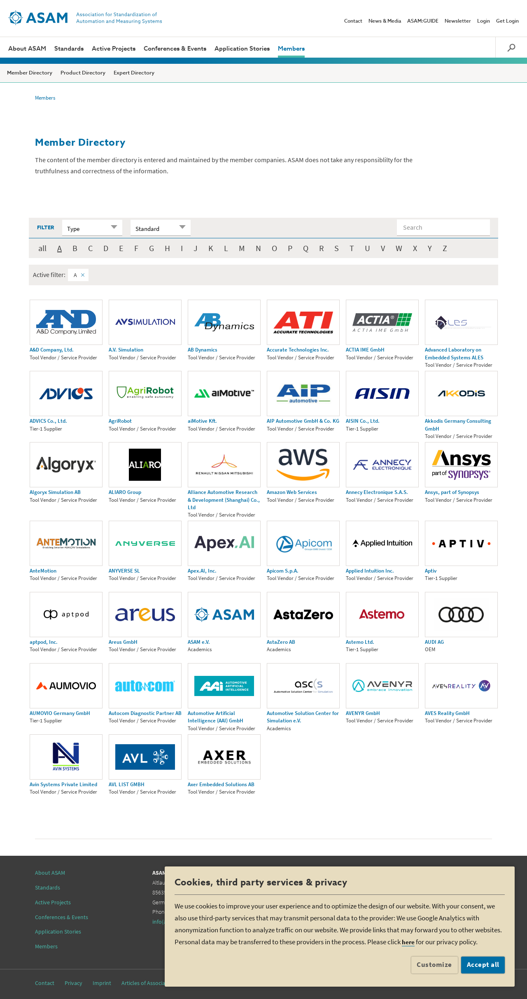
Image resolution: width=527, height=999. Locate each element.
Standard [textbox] (147, 229)
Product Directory (83, 73)
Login (483, 21)
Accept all (483, 964)
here (408, 942)
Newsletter (458, 21)
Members (291, 49)
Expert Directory (134, 73)
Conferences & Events (175, 49)
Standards (69, 49)
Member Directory (29, 73)
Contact (353, 21)
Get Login (507, 21)
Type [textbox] (73, 229)
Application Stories (242, 49)
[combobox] (92, 227)
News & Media (384, 21)
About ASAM (27, 49)
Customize (434, 964)
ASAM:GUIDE (422, 21)
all (42, 248)
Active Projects (113, 49)
